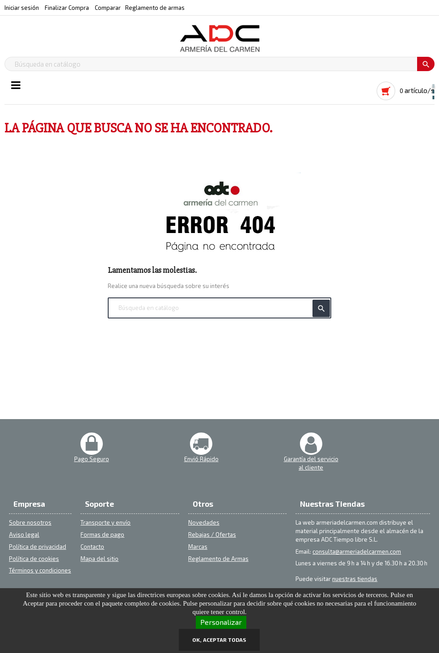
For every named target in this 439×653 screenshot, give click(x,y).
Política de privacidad (37, 546)
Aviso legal (24, 534)
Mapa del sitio (99, 558)
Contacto (92, 546)
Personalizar (221, 622)
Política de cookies (34, 558)
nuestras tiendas (354, 578)
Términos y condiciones (40, 570)
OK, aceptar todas (219, 639)
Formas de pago (102, 534)
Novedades (204, 522)
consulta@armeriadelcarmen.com (356, 551)
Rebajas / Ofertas (212, 534)
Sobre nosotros (30, 522)
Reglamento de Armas (218, 558)
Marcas (197, 546)
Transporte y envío (105, 522)
